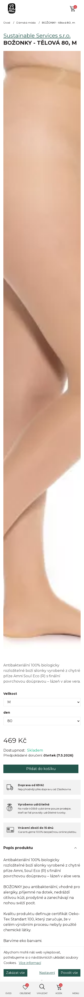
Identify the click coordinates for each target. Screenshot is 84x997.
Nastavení (47, 973)
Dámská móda (26, 22)
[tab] (42, 848)
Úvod (6, 22)
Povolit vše (69, 973)
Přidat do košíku (41, 769)
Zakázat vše (15, 973)
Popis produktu (18, 848)
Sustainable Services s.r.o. (37, 35)
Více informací (30, 963)
